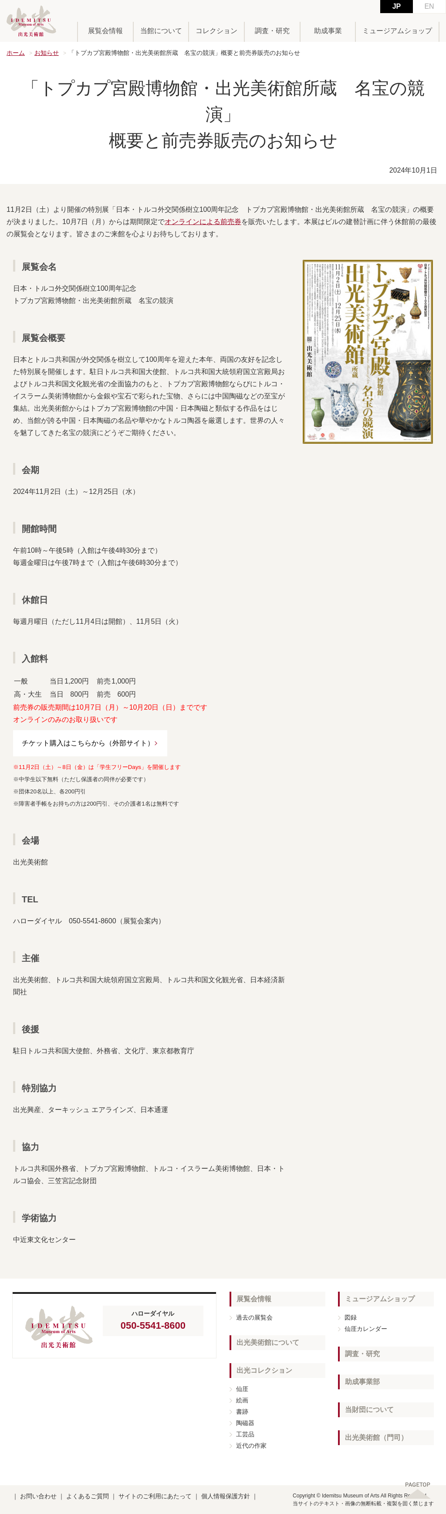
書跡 (242, 1411)
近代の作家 (251, 1445)
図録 (351, 1317)
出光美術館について (268, 1342)
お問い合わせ (38, 1496)
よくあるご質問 (87, 1496)
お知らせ (46, 52)
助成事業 (328, 30)
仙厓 (242, 1388)
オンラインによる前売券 (203, 221)
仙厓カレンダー (366, 1328)
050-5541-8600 (153, 1325)
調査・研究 (272, 30)
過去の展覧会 (254, 1317)
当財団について (369, 1409)
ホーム (16, 52)
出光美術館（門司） (376, 1437)
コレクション (216, 30)
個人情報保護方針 (225, 1496)
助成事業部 (362, 1381)
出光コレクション (264, 1370)
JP (396, 6)
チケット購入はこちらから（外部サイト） (88, 743)
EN (429, 6)
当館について (161, 30)
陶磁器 (245, 1422)
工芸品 (245, 1434)
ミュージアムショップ (397, 30)
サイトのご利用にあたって (155, 1496)
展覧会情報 (105, 30)
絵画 (242, 1400)
